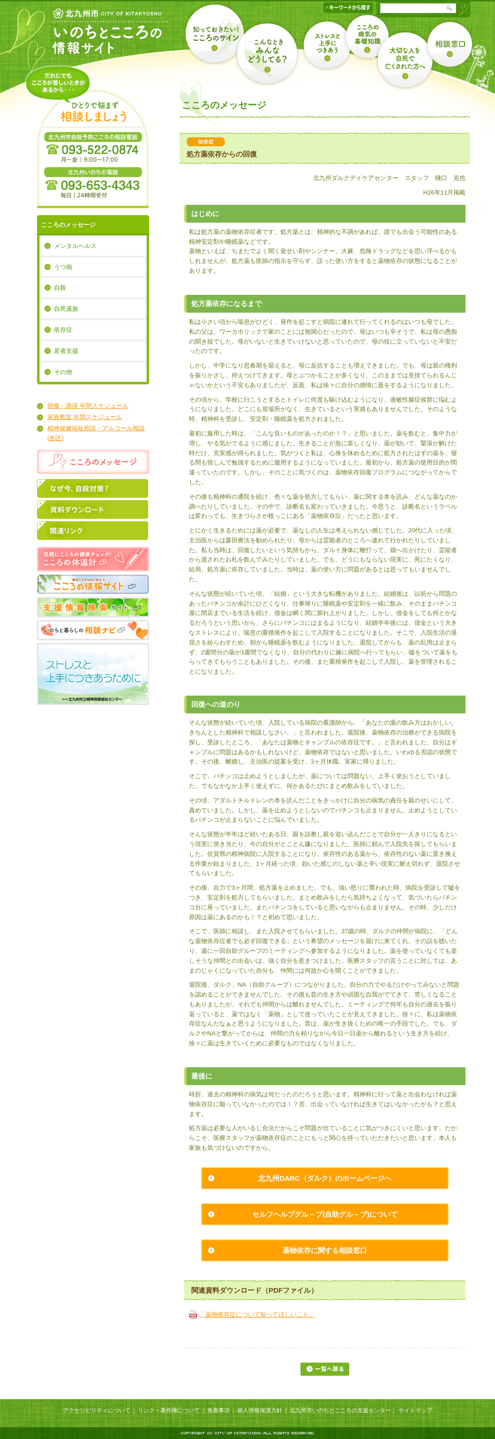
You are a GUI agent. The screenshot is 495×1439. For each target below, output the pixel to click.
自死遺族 (66, 308)
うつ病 (63, 266)
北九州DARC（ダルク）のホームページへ (324, 1178)
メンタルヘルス (75, 245)
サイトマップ (415, 1410)
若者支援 (66, 350)
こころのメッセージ (68, 224)
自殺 (60, 287)
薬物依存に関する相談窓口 (325, 1250)
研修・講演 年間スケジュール (87, 405)
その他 (63, 371)
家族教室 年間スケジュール (84, 416)
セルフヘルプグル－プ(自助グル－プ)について (325, 1214)
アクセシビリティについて (96, 1410)
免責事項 (218, 1410)
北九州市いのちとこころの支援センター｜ (343, 1410)
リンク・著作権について (169, 1410)
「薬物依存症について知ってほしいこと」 (257, 1314)
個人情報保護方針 (259, 1410)
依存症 (63, 329)
